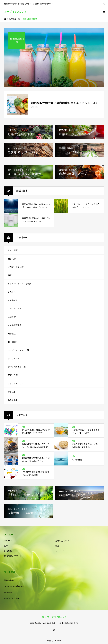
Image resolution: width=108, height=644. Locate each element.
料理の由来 (13, 400)
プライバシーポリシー (14, 586)
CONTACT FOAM (11, 598)
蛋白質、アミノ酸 (15, 267)
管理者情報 (9, 580)
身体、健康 (13, 250)
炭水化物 (12, 259)
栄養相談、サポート (13, 556)
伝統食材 (12, 317)
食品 (57, 546)
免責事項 (8, 592)
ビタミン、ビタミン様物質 (19, 284)
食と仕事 (12, 392)
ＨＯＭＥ (8, 541)
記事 (6, 546)
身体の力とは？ (62, 541)
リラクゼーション (15, 383)
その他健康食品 (15, 325)
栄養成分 (8, 551)
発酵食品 (12, 334)
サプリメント (14, 358)
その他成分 (13, 300)
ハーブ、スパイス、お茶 (18, 350)
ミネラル (12, 292)
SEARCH (104, 3)
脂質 (10, 275)
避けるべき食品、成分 (17, 367)
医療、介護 (13, 375)
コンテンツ (60, 551)
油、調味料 (13, 342)
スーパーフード (14, 309)
